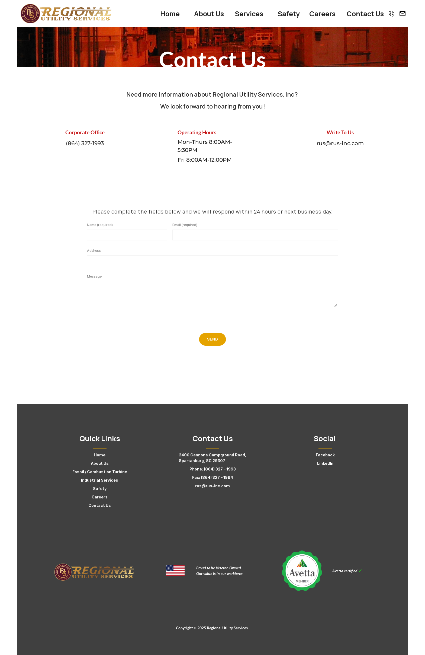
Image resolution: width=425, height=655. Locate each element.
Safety (100, 488)
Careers (100, 497)
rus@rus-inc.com (212, 486)
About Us (100, 463)
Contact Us (99, 505)
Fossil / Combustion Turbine (99, 471)
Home (99, 455)
